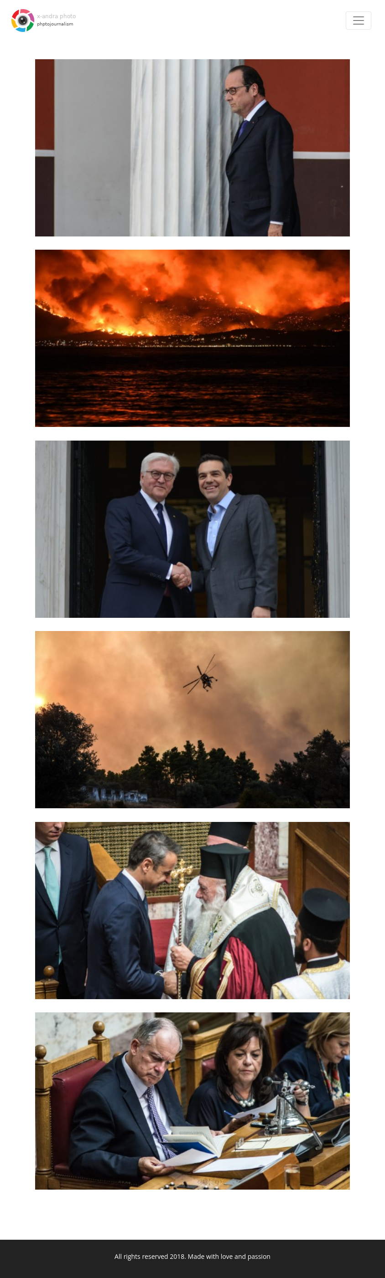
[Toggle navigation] (358, 20)
